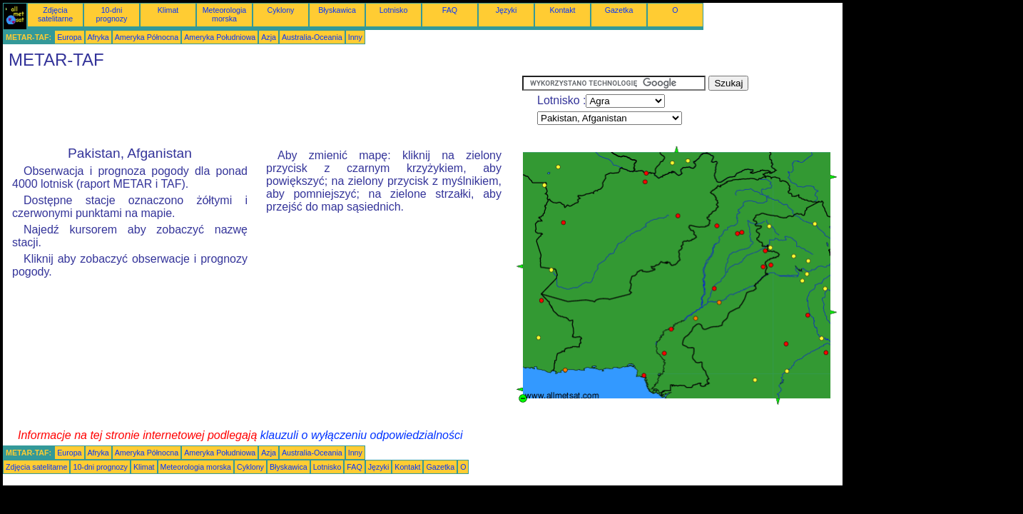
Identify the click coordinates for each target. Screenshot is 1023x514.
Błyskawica (337, 10)
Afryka (98, 37)
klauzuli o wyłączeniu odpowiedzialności (361, 435)
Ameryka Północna (146, 37)
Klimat (168, 10)
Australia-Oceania (312, 37)
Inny (355, 37)
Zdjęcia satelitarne (55, 14)
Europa (69, 37)
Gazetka (619, 10)
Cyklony (281, 10)
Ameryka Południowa (219, 37)
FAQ (449, 10)
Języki (506, 10)
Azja (268, 37)
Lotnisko (394, 10)
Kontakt (562, 10)
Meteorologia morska (225, 14)
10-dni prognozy (112, 14)
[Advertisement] (262, 108)
